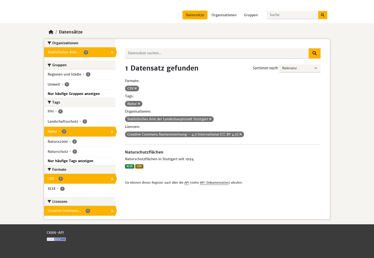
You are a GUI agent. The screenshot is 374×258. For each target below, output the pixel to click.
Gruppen (251, 15)
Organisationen (224, 15)
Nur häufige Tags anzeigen (70, 161)
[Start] (51, 32)
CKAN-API (55, 233)
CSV (139, 166)
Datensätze (195, 15)
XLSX (129, 166)
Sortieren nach (265, 68)
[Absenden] (322, 15)
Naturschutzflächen (144, 152)
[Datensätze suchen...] (292, 15)
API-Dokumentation (214, 182)
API (186, 182)
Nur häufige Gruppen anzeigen (74, 94)
